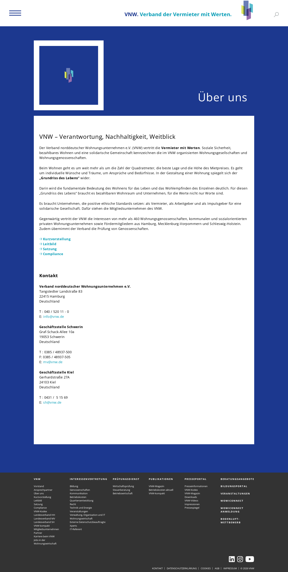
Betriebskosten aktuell (161, 489)
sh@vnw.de (52, 402)
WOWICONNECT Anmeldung (232, 509)
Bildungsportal (234, 486)
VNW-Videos (191, 500)
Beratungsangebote (237, 479)
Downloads (191, 497)
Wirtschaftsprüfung (123, 486)
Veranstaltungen (79, 511)
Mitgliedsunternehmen (46, 529)
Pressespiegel (192, 507)
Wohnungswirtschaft (81, 518)
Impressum (230, 568)
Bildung (74, 486)
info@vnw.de (53, 316)
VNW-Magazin (156, 486)
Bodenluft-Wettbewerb (231, 520)
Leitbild (38, 500)
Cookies (206, 568)
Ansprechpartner (43, 489)
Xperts (73, 525)
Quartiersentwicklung (81, 500)
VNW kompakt (42, 525)
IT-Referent (76, 529)
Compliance (40, 507)
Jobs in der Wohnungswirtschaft (45, 541)
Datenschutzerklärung (182, 568)
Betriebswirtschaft (123, 493)
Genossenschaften (80, 489)
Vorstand (39, 486)
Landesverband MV (44, 518)
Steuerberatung (121, 489)
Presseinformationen (196, 486)
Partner (38, 533)
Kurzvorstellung (42, 497)
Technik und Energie (81, 507)
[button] (15, 13)
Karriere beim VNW (44, 536)
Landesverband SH (44, 522)
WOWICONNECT (232, 500)
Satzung (38, 504)
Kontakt (157, 568)
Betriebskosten (78, 497)
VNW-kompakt (157, 493)
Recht (73, 504)
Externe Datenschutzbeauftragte (87, 522)
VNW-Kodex (40, 511)
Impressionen (192, 504)
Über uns (39, 493)
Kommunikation (79, 493)
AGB (217, 568)
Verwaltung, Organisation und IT (87, 514)
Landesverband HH (44, 514)
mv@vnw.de (53, 362)
